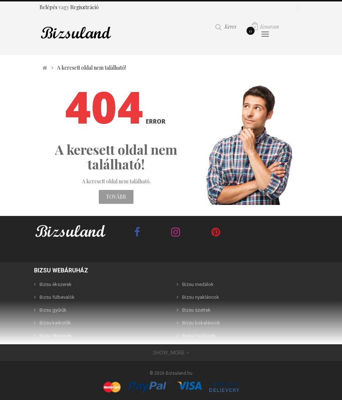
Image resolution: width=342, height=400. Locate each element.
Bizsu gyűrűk (53, 310)
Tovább (116, 196)
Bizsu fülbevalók (57, 297)
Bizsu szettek (196, 310)
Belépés (49, 7)
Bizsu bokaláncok (201, 323)
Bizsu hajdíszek (198, 335)
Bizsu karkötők (55, 323)
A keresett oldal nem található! (91, 67)
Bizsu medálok (198, 284)
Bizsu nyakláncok (200, 297)
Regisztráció (84, 7)
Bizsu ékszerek (56, 284)
